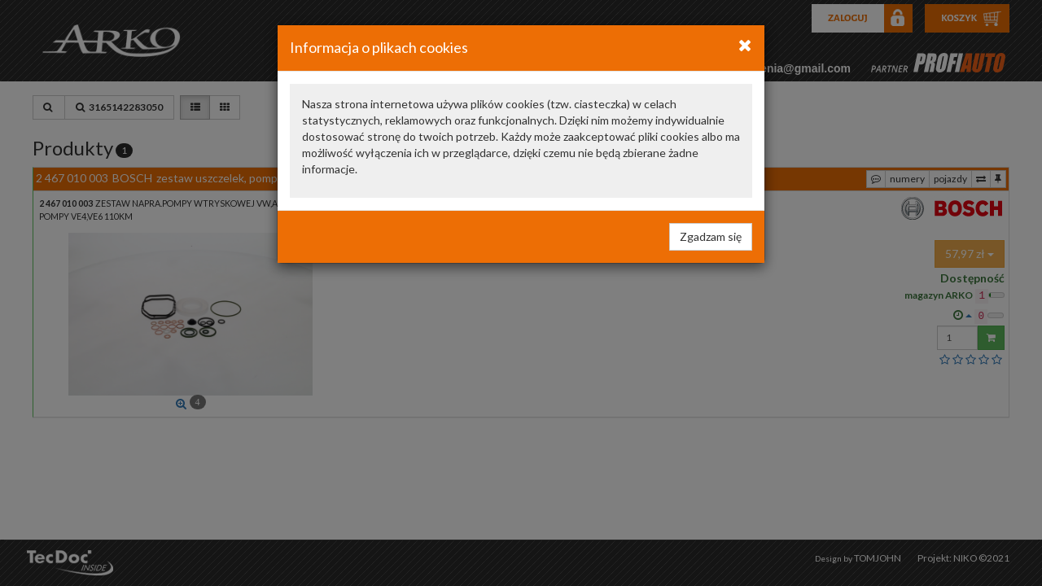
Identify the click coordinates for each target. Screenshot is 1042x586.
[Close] (745, 45)
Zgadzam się (711, 236)
